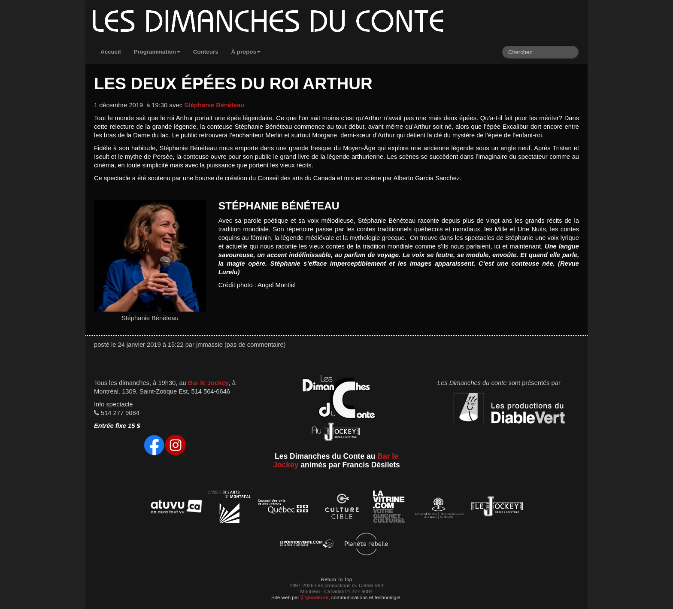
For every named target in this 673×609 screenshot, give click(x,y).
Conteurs (205, 51)
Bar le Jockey (208, 382)
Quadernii (314, 597)
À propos (246, 51)
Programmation (156, 51)
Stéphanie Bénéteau (214, 105)
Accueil (110, 51)
